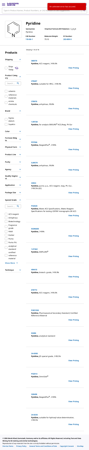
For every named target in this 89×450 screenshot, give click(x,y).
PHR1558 (35, 310)
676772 (34, 290)
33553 (33, 183)
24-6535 (34, 414)
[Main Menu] (3, 4)
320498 (34, 394)
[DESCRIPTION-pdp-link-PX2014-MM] (55, 376)
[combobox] (44, 10)
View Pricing (73, 68)
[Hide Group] (20, 59)
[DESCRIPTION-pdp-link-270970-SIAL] (55, 104)
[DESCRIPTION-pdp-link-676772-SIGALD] (55, 292)
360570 (34, 61)
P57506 (34, 142)
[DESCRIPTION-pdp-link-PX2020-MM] (55, 209)
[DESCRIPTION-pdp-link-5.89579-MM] (55, 165)
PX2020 (34, 206)
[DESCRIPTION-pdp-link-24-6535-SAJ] (55, 418)
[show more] (11, 263)
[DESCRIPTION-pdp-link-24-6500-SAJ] (55, 356)
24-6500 (34, 353)
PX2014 (34, 374)
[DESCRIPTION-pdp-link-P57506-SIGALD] (55, 145)
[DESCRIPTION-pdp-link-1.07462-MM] (55, 252)
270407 (34, 81)
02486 (33, 333)
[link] (8, 446)
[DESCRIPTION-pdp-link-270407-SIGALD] (55, 84)
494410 (34, 269)
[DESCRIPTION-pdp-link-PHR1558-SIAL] (55, 314)
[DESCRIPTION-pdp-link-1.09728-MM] (55, 124)
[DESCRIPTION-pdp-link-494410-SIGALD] (55, 272)
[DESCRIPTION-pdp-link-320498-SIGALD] (55, 397)
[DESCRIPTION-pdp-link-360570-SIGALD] (55, 63)
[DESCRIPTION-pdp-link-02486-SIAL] (55, 336)
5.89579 (34, 162)
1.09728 (34, 122)
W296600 (35, 229)
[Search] (84, 10)
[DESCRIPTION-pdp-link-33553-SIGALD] (55, 187)
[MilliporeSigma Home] (13, 4)
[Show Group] (20, 131)
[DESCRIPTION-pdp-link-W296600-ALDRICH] (55, 231)
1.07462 (34, 249)
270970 (34, 101)
